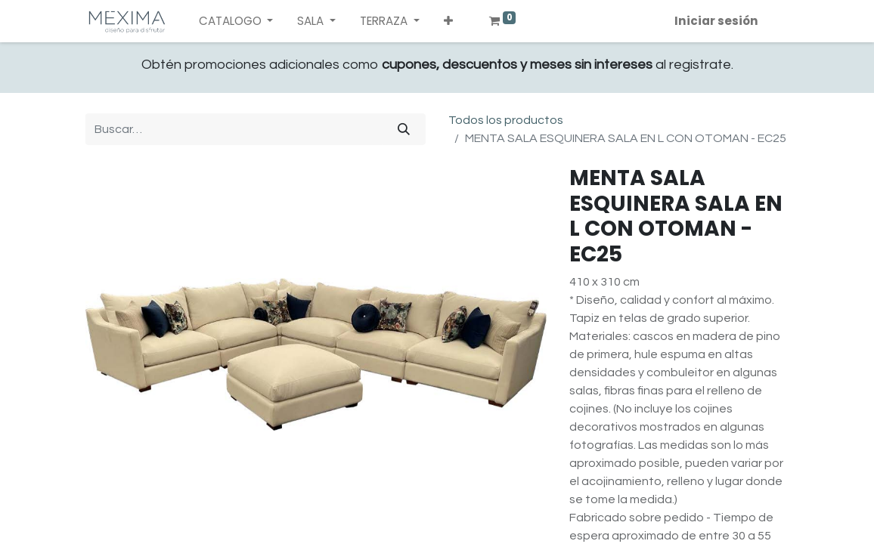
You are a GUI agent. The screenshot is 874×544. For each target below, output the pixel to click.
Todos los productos (505, 120)
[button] (448, 21)
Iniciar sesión (716, 21)
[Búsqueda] (404, 129)
